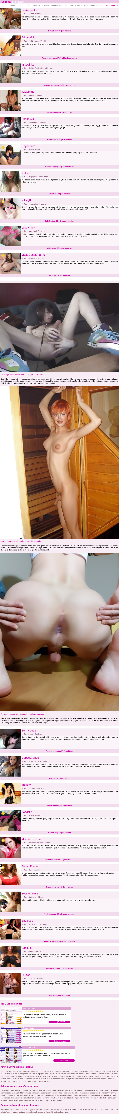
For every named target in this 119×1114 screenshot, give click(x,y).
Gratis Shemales (60, 1041)
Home (12, 5)
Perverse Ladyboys (41, 5)
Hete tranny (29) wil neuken (59, 996)
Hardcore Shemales (59, 5)
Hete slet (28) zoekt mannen (59, 778)
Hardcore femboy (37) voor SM (59, 112)
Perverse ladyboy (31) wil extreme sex (59, 167)
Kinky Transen (76, 5)
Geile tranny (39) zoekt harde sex (59, 248)
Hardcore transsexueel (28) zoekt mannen (59, 85)
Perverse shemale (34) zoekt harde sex (59, 941)
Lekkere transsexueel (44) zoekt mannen (59, 860)
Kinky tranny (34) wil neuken (59, 31)
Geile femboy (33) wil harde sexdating (59, 221)
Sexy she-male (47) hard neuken (59, 140)
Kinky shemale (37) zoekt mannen (59, 968)
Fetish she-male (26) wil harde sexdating (59, 914)
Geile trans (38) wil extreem (59, 194)
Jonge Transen (59, 1022)
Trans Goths (64, 1060)
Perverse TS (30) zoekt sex (59, 275)
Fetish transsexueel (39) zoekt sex (59, 751)
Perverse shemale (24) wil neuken (59, 887)
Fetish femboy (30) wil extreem (59, 805)
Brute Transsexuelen (92, 5)
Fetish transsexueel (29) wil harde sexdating (59, 58)
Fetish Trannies (24, 5)
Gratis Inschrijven (111, 5)
